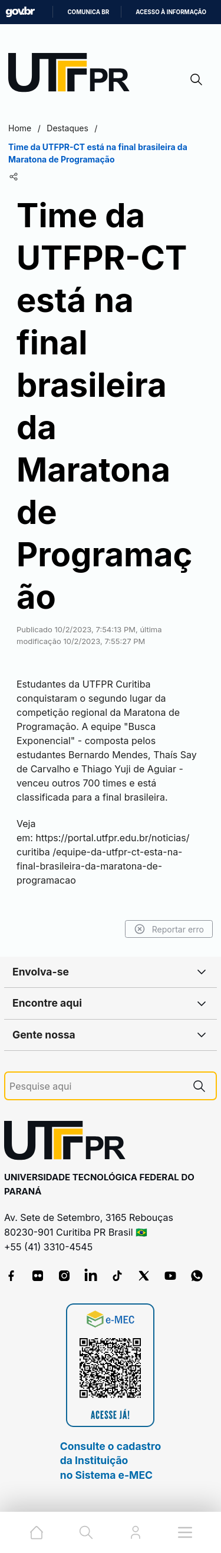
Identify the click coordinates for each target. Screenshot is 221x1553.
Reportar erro (169, 929)
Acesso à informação (171, 12)
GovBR (20, 12)
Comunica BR (88, 12)
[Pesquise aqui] (96, 1086)
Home (19, 128)
